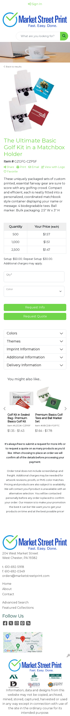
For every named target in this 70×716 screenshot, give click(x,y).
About (7, 589)
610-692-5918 (14, 567)
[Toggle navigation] (6, 36)
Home (6, 583)
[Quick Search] (38, 36)
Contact (8, 594)
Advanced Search (15, 602)
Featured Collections (18, 607)
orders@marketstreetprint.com (25, 576)
